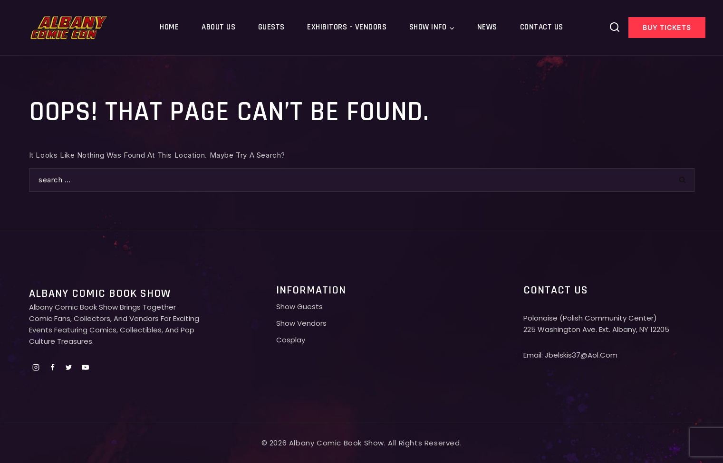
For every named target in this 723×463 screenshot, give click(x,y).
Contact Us (541, 27)
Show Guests (299, 307)
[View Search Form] (615, 28)
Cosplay (290, 340)
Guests (271, 27)
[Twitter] (69, 367)
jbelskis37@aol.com (581, 355)
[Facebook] (52, 367)
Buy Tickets (667, 27)
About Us (218, 27)
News (487, 27)
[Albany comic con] (69, 27)
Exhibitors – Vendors (346, 27)
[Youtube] (85, 367)
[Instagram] (36, 367)
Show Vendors (301, 323)
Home (169, 27)
